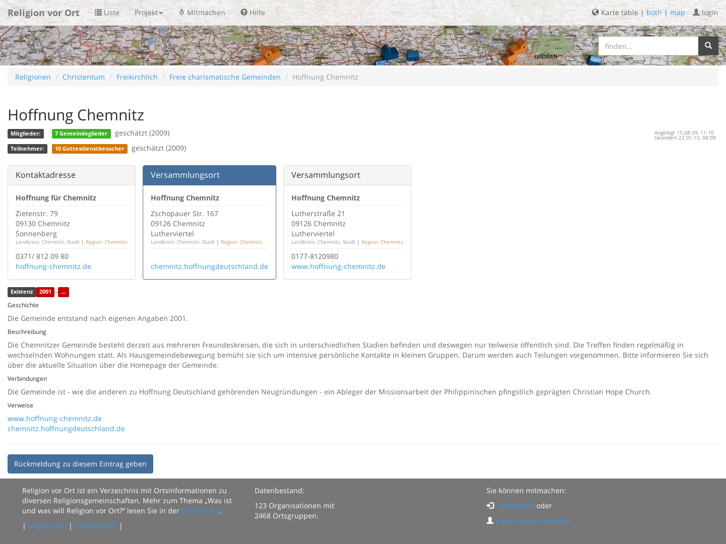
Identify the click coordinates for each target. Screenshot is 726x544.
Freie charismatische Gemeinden (225, 77)
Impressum (47, 525)
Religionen (33, 77)
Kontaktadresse (46, 174)
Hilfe (252, 12)
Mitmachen (201, 12)
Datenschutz (96, 525)
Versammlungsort (185, 174)
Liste (107, 12)
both (654, 12)
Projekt (149, 12)
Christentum (84, 77)
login (705, 12)
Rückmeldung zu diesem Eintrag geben (80, 463)
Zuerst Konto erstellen (533, 520)
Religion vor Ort (44, 13)
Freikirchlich (137, 77)
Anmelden (517, 505)
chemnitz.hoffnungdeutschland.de (209, 266)
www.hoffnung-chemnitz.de (338, 266)
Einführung (201, 510)
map (677, 12)
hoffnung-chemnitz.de (53, 266)
